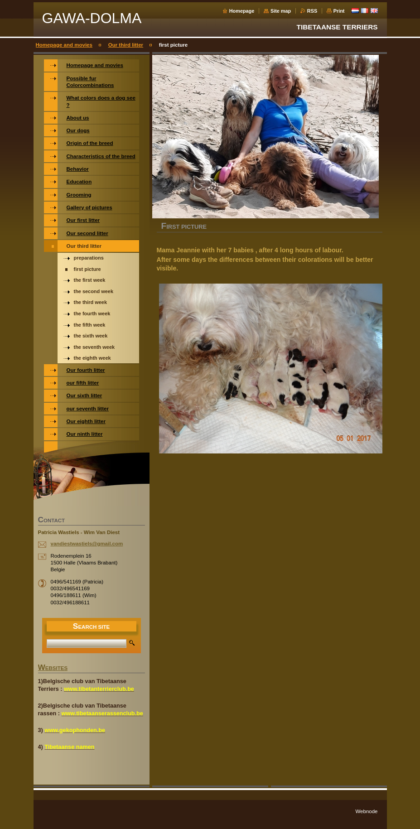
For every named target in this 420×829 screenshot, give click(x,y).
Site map (280, 11)
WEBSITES (53, 668)
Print (339, 11)
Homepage (242, 11)
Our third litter (125, 45)
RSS (312, 11)
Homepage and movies (64, 45)
